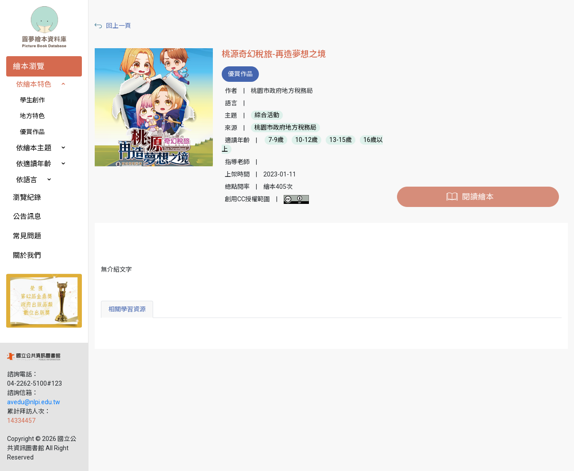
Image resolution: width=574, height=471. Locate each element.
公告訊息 (27, 216)
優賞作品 (32, 131)
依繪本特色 (33, 84)
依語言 (26, 180)
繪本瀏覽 (29, 66)
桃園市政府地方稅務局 (285, 127)
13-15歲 (340, 140)
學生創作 (32, 99)
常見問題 (27, 236)
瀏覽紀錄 (27, 197)
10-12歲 (306, 140)
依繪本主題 (33, 148)
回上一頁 (118, 25)
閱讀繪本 (478, 196)
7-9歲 (276, 140)
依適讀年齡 (33, 164)
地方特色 (32, 115)
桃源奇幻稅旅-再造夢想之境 (274, 54)
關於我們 (27, 255)
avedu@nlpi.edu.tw (33, 402)
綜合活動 (266, 115)
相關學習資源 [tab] (127, 309)
